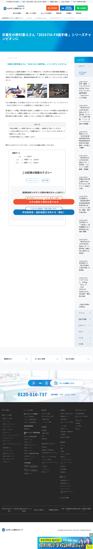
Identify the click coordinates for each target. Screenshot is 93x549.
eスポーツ (82, 325)
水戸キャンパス (28, 451)
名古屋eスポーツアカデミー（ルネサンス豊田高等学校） (31, 478)
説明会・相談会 (27, 384)
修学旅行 (62, 470)
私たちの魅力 (17, 13)
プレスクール (45, 483)
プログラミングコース (8, 451)
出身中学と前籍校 (65, 449)
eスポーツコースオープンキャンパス (50, 476)
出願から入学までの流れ (66, 425)
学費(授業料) (63, 431)
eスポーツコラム (64, 502)
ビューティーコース (8, 463)
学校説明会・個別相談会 (66, 443)
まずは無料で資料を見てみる (43, 204)
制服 (61, 461)
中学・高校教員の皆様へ (80, 1)
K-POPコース (6, 445)
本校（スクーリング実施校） (31, 425)
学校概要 (44, 439)
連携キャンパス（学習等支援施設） (32, 445)
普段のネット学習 (7, 431)
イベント (82, 313)
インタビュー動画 (46, 434)
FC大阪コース (6, 474)
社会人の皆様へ (65, 1)
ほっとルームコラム (65, 500)
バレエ (81, 338)
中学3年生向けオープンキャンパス (50, 467)
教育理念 (44, 443)
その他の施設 (27, 474)
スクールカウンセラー (66, 472)
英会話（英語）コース (8, 469)
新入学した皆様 (46, 425)
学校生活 (78, 13)
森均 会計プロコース (8, 471)
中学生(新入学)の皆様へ (13, 1)
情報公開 (44, 452)
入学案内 (68, 13)
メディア (82, 66)
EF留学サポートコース (8, 466)
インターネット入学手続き (66, 434)
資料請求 (65, 384)
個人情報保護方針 (80, 425)
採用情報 (77, 435)
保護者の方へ (16, 359)
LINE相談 (44, 480)
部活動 (62, 464)
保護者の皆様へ (54, 1)
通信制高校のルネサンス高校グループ (12, 18)
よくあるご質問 (47, 359)
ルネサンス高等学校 (29, 428)
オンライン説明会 (46, 473)
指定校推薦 (63, 482)
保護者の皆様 (45, 431)
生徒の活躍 (46, 183)
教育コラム (63, 490)
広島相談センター (28, 485)
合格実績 (62, 479)
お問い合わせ (78, 432)
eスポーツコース (7, 439)
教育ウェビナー (46, 486)
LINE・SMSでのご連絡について (82, 429)
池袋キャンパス (28, 454)
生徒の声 (58, 13)
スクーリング (6, 434)
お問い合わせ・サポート (48, 457)
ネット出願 (63, 438)
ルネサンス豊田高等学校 (30, 431)
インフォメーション (40, 18)
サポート (62, 458)
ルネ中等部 (78, 438)
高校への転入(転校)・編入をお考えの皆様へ (35, 1)
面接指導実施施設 (28, 438)
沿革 (43, 449)
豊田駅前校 (27, 440)
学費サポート (63, 441)
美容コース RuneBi (7, 442)
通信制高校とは (64, 497)
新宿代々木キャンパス (30, 457)
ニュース (29, 18)
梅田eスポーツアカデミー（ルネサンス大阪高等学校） (31, 481)
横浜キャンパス (28, 459)
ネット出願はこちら (46, 393)
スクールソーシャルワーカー (66, 475)
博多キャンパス (28, 471)
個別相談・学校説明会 (47, 464)
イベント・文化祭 (65, 467)
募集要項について (65, 428)
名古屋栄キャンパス (29, 468)
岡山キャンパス (28, 462)
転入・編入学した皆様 (47, 428)
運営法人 (77, 441)
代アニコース (6, 453)
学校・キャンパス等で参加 (49, 470)
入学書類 (62, 446)
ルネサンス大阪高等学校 (30, 434)
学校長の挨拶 (45, 446)
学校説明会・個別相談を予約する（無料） (44, 215)
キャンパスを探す (46, 13)
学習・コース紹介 (31, 13)
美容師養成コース (7, 460)
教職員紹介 (63, 485)
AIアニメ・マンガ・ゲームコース (11, 448)
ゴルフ (81, 331)
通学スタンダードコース (9, 437)
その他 (81, 344)
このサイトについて (81, 421)
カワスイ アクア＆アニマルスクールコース (12, 457)
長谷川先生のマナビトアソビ (66, 506)
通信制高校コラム (65, 494)
